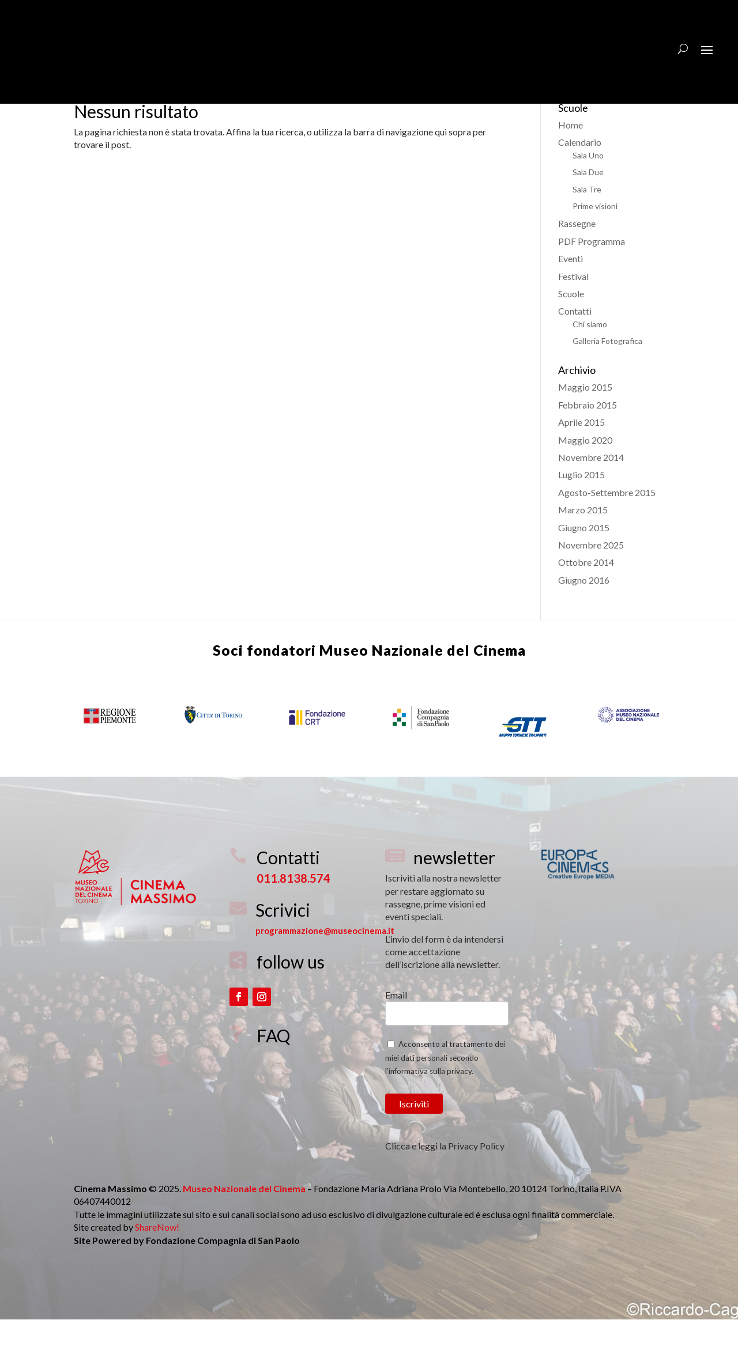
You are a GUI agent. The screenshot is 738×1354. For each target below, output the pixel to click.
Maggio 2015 (585, 421)
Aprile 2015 (581, 456)
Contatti (575, 345)
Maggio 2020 (585, 474)
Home (570, 159)
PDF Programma (591, 275)
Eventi (570, 293)
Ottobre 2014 (586, 596)
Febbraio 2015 (587, 439)
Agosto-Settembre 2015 (607, 526)
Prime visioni (595, 240)
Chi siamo (590, 359)
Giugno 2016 (583, 614)
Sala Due (588, 206)
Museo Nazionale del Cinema (422, 684)
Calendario (579, 176)
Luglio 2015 (581, 509)
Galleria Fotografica (607, 375)
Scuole (571, 328)
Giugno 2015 (583, 562)
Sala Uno (588, 190)
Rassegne (577, 257)
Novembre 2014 (591, 491)
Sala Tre (587, 224)
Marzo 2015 (583, 544)
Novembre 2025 (591, 579)
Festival (573, 310)
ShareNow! (157, 1261)
